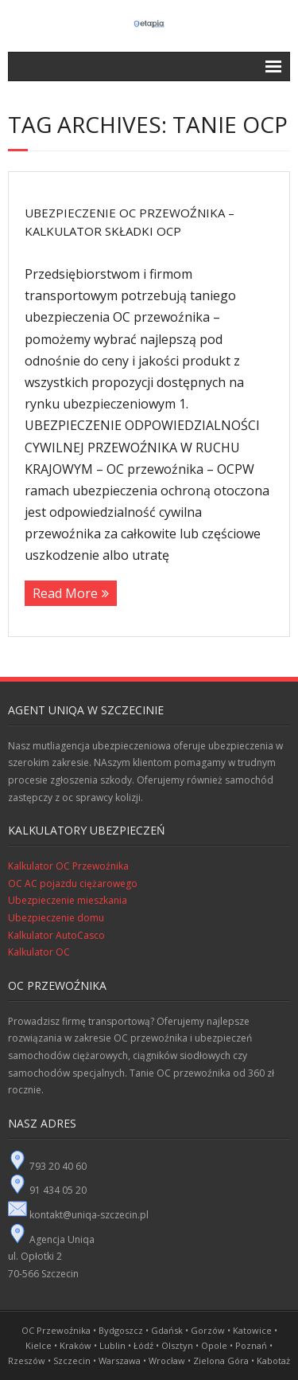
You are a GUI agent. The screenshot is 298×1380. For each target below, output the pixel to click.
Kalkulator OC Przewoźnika (68, 866)
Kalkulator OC (39, 952)
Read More (65, 593)
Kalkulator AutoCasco (56, 935)
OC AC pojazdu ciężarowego (72, 883)
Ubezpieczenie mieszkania (67, 900)
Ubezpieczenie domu (56, 918)
